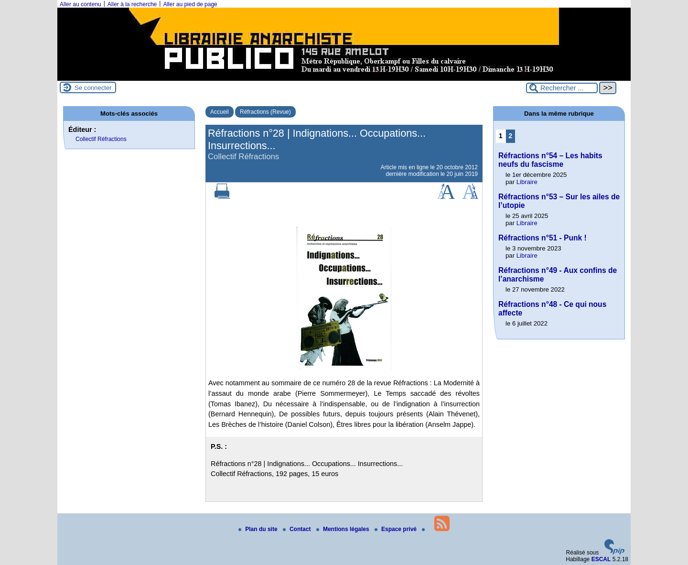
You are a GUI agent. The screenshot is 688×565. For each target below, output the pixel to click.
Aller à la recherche (132, 4)
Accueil (219, 112)
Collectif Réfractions (101, 139)
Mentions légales (343, 529)
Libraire (527, 181)
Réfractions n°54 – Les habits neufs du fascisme (550, 160)
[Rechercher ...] (562, 88)
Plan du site (258, 529)
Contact (297, 529)
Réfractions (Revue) (265, 112)
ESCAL (601, 559)
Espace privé (396, 529)
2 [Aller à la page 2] (510, 136)
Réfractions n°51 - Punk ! (542, 238)
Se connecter (93, 87)
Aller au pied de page (190, 4)
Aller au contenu (80, 4)
